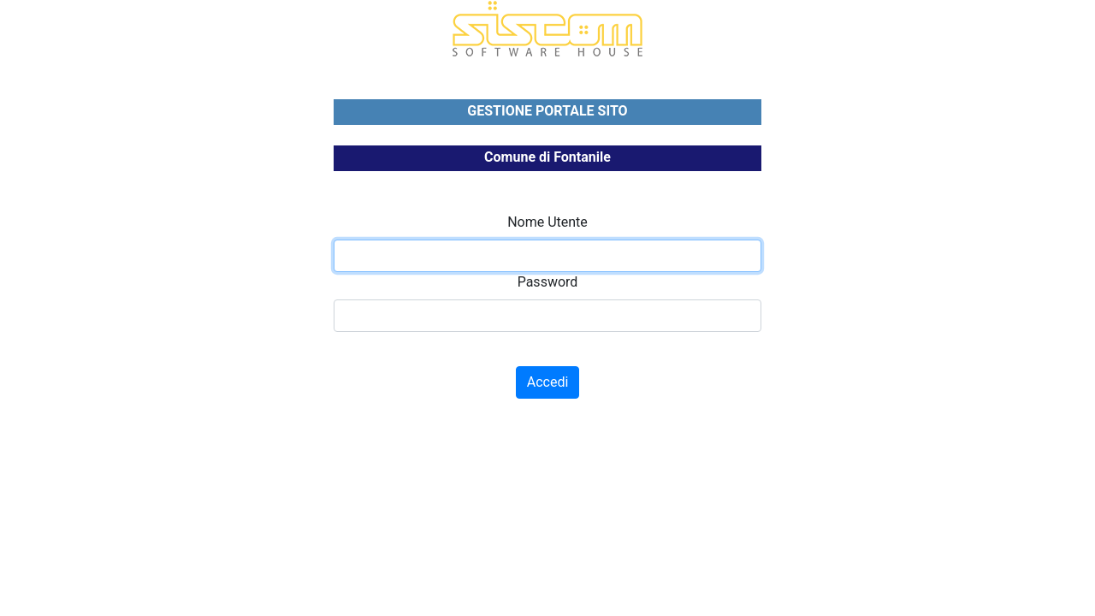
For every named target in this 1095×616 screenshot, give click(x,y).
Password (548, 282)
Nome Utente (547, 222)
